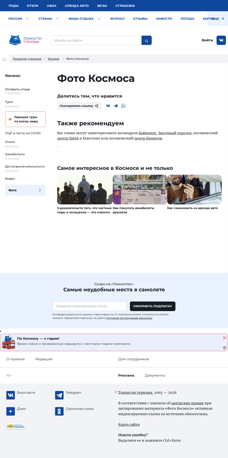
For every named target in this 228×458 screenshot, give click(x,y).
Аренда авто (77, 6)
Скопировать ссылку (79, 105)
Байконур (147, 133)
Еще (218, 19)
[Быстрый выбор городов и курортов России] (27, 18)
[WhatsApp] (123, 106)
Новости (164, 19)
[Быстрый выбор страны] (57, 18)
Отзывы (140, 19)
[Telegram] (116, 106)
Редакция (44, 359)
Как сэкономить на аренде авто (192, 208)
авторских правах (187, 403)
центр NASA (68, 138)
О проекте (15, 359)
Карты (208, 19)
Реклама (126, 375)
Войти (207, 40)
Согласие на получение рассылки (129, 318)
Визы (102, 6)
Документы (155, 375)
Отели (32, 6)
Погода (187, 19)
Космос (54, 59)
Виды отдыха (81, 19)
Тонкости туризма (27, 59)
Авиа (51, 6)
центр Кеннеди (148, 138)
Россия (15, 19)
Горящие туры (24, 119)
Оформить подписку (152, 306)
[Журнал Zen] (34, 409)
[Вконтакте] (108, 106)
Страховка (125, 6)
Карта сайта (129, 424)
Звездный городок (175, 133)
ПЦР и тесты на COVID (23, 133)
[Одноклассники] (83, 409)
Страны (45, 19)
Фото (12, 190)
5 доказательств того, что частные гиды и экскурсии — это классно (84, 210)
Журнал (117, 19)
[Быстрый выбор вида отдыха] (99, 18)
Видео (10, 178)
